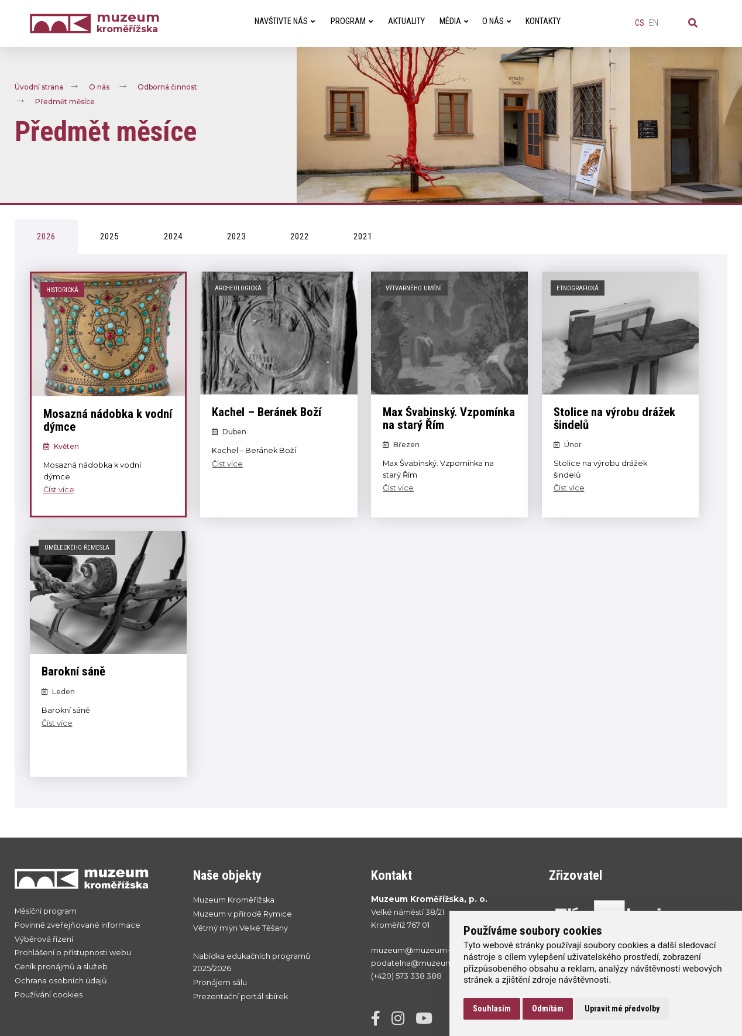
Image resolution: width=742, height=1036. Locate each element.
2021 (362, 236)
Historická (62, 290)
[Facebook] (380, 1021)
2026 (46, 236)
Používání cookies (49, 994)
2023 (236, 236)
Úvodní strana (39, 87)
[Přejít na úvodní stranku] (92, 878)
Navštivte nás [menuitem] (285, 21)
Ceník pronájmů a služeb (61, 966)
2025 (109, 236)
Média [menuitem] (453, 21)
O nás (99, 87)
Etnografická (577, 288)
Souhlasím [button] (492, 1008)
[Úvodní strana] (63, 23)
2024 (173, 236)
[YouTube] (428, 1021)
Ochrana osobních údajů (61, 980)
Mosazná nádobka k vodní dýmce (107, 420)
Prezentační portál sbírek (240, 996)
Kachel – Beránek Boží (266, 412)
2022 (299, 236)
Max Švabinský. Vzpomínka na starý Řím (449, 419)
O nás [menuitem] (496, 21)
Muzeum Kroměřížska (233, 900)
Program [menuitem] (352, 21)
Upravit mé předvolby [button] (622, 1008)
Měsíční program (46, 911)
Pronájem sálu (220, 982)
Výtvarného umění (414, 288)
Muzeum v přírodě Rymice (242, 914)
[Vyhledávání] (693, 23)
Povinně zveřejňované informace (77, 925)
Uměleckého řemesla (76, 547)
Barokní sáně (73, 671)
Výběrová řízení (44, 939)
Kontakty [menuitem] (543, 21)
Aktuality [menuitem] (406, 21)
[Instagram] (402, 1021)
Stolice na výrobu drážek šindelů (614, 419)
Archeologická (238, 288)
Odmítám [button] (548, 1008)
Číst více (58, 489)
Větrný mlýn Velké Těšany (240, 928)
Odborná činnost (167, 87)
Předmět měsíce (65, 101)
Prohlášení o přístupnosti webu (73, 952)
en (653, 23)
